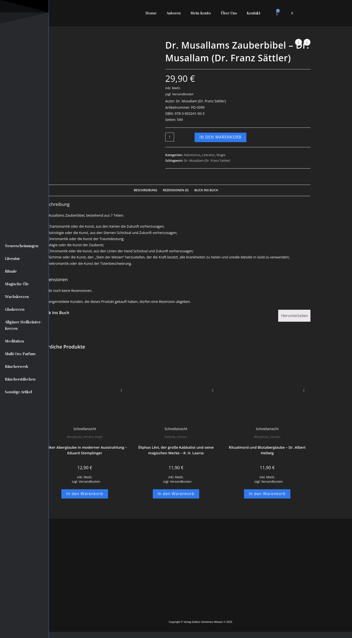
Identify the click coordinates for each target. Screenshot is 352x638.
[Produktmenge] (169, 137)
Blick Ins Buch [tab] (206, 190)
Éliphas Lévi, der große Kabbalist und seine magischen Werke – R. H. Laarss (176, 450)
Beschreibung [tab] (145, 190)
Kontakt (253, 13)
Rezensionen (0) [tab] (175, 190)
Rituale (11, 271)
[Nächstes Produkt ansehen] (307, 42)
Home (151, 13)
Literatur (12, 258)
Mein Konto (200, 13)
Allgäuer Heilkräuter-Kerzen (23, 325)
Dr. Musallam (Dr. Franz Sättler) (207, 160)
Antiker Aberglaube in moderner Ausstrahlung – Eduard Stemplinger (85, 450)
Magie (221, 155)
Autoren (173, 13)
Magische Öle (17, 284)
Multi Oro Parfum (20, 354)
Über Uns (229, 13)
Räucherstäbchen (20, 379)
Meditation (14, 341)
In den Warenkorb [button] (84, 493)
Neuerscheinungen (21, 246)
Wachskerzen (17, 297)
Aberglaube (74, 437)
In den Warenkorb (220, 137)
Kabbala (170, 437)
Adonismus (192, 155)
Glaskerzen (14, 309)
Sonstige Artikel (18, 392)
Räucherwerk (16, 366)
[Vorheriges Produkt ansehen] (298, 42)
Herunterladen (294, 315)
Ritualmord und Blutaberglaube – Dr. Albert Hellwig (267, 450)
